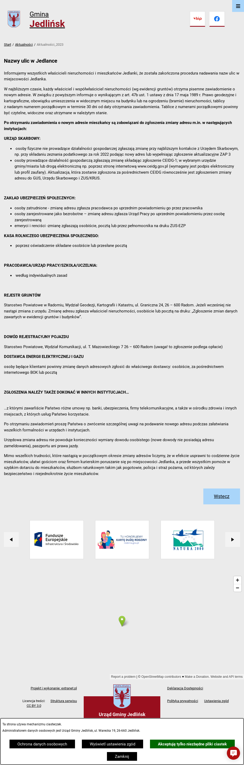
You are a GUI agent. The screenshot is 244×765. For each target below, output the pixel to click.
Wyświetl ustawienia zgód (112, 744)
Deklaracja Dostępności (185, 688)
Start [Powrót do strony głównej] (7, 45)
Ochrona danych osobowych (42, 744)
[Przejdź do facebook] (217, 19)
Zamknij (122, 756)
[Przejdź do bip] (197, 19)
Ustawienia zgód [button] (216, 701)
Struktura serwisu (63, 701)
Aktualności (24, 45)
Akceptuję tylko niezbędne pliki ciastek (192, 744)
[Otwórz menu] (238, 6)
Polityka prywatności (182, 701)
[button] (233, 753)
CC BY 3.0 (34, 706)
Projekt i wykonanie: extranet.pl (54, 688)
